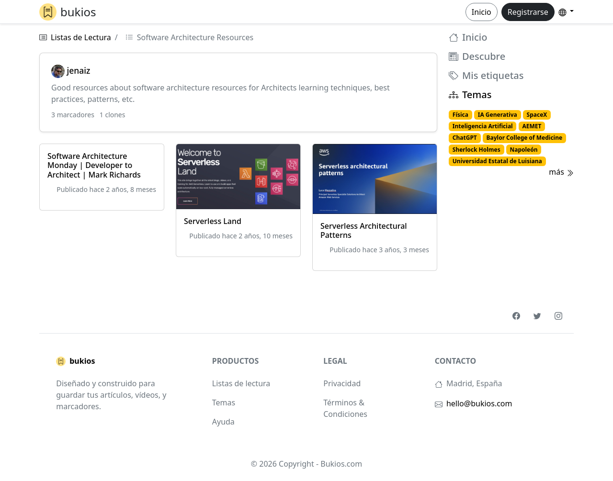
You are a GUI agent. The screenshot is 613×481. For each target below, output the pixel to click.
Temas (470, 95)
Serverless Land (212, 221)
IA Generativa (497, 115)
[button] (566, 11)
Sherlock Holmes (476, 149)
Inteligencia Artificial (483, 126)
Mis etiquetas (486, 75)
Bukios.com (341, 464)
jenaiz (70, 70)
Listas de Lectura (81, 37)
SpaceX (537, 115)
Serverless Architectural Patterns (363, 230)
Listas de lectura (241, 383)
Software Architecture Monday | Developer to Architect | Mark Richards (94, 165)
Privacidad (342, 383)
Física (460, 115)
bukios (75, 361)
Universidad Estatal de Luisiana (497, 161)
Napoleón (523, 149)
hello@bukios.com (479, 403)
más (561, 172)
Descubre (477, 56)
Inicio (481, 12)
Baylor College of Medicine (525, 138)
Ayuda (223, 421)
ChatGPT (465, 138)
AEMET (531, 126)
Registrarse (528, 12)
